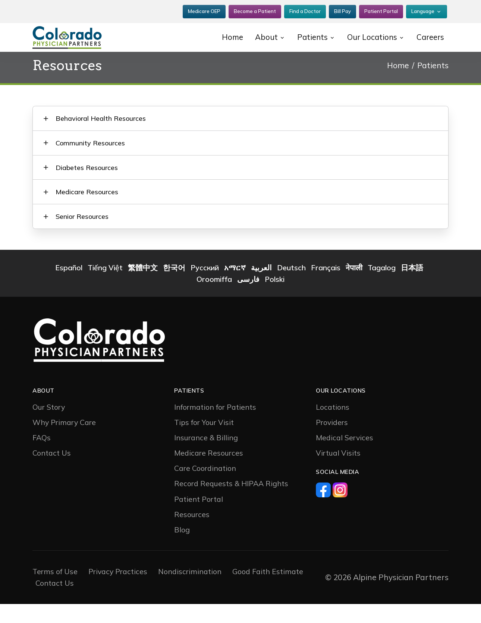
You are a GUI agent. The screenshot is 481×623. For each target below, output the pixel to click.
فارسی (248, 298)
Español (68, 286)
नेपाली (354, 286)
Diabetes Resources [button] (89, 177)
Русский (205, 286)
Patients (308, 33)
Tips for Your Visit (204, 441)
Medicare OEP (204, 9)
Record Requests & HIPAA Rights (231, 502)
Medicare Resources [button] (89, 205)
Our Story (48, 426)
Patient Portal (381, 9)
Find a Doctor (305, 9)
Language (422, 9)
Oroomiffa (214, 298)
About (262, 33)
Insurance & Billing (206, 456)
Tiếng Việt (105, 286)
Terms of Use (55, 590)
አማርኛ (235, 286)
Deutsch (291, 286)
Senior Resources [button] (84, 233)
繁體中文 (143, 286)
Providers (332, 441)
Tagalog (382, 286)
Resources (192, 533)
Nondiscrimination (189, 590)
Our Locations (369, 33)
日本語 (412, 286)
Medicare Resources (208, 472)
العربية (261, 286)
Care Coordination (205, 487)
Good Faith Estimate (267, 590)
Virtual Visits (338, 472)
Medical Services (344, 456)
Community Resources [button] (93, 148)
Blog (182, 548)
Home (228, 33)
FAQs (41, 456)
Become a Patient (255, 9)
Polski (274, 298)
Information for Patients (215, 426)
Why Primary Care (64, 441)
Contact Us (51, 472)
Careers (429, 33)
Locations (332, 426)
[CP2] (80, 33)
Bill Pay (342, 9)
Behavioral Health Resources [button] (103, 120)
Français (325, 286)
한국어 (174, 286)
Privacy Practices (117, 590)
